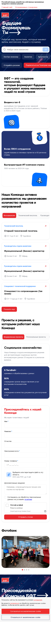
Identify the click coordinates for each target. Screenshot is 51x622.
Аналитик (28, 57)
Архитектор (43, 57)
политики (28, 499)
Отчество (8, 441)
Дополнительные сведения (14, 483)
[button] (22, 569)
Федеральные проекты (13, 337)
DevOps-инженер (11, 57)
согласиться (14, 603)
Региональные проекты (36, 337)
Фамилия (8, 431)
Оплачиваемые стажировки (26, 7)
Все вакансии (9, 215)
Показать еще (9, 309)
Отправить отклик (25, 517)
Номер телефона (11, 461)
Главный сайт (7, 7)
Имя (6, 421)
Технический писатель (27, 215)
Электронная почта (12, 451)
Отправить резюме (12, 65)
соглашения (38, 600)
